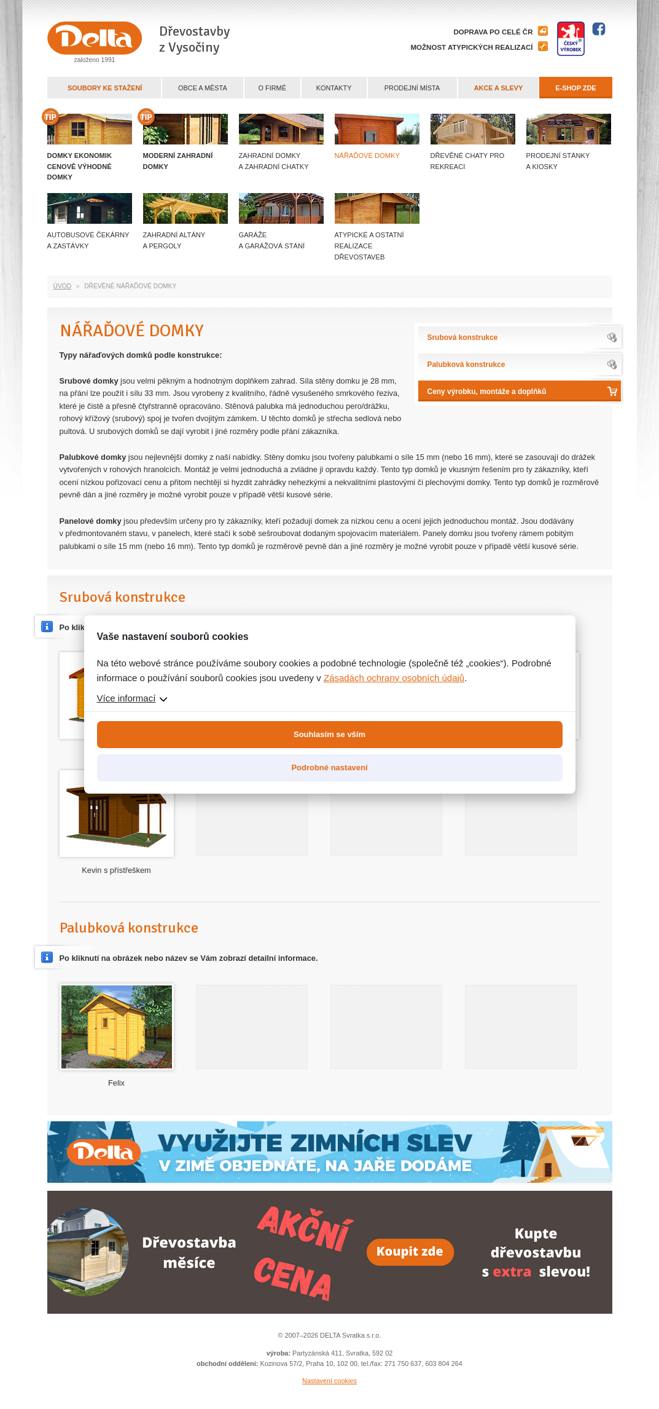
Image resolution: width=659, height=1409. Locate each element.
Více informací (126, 698)
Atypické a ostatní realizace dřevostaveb (369, 246)
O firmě (272, 88)
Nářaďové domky (367, 155)
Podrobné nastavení (329, 767)
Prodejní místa (412, 88)
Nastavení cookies (329, 1380)
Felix (116, 1082)
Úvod (62, 286)
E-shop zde (575, 88)
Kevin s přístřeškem (116, 870)
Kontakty (334, 88)
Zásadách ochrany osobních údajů (394, 678)
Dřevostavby (194, 39)
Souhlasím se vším (329, 734)
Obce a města (202, 88)
